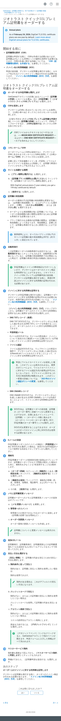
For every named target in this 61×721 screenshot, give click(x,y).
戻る (6, 703)
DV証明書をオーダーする (12, 12)
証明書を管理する (18, 11)
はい (23, 693)
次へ (54, 703)
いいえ (36, 693)
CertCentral (7, 11)
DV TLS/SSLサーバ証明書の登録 (35, 11)
